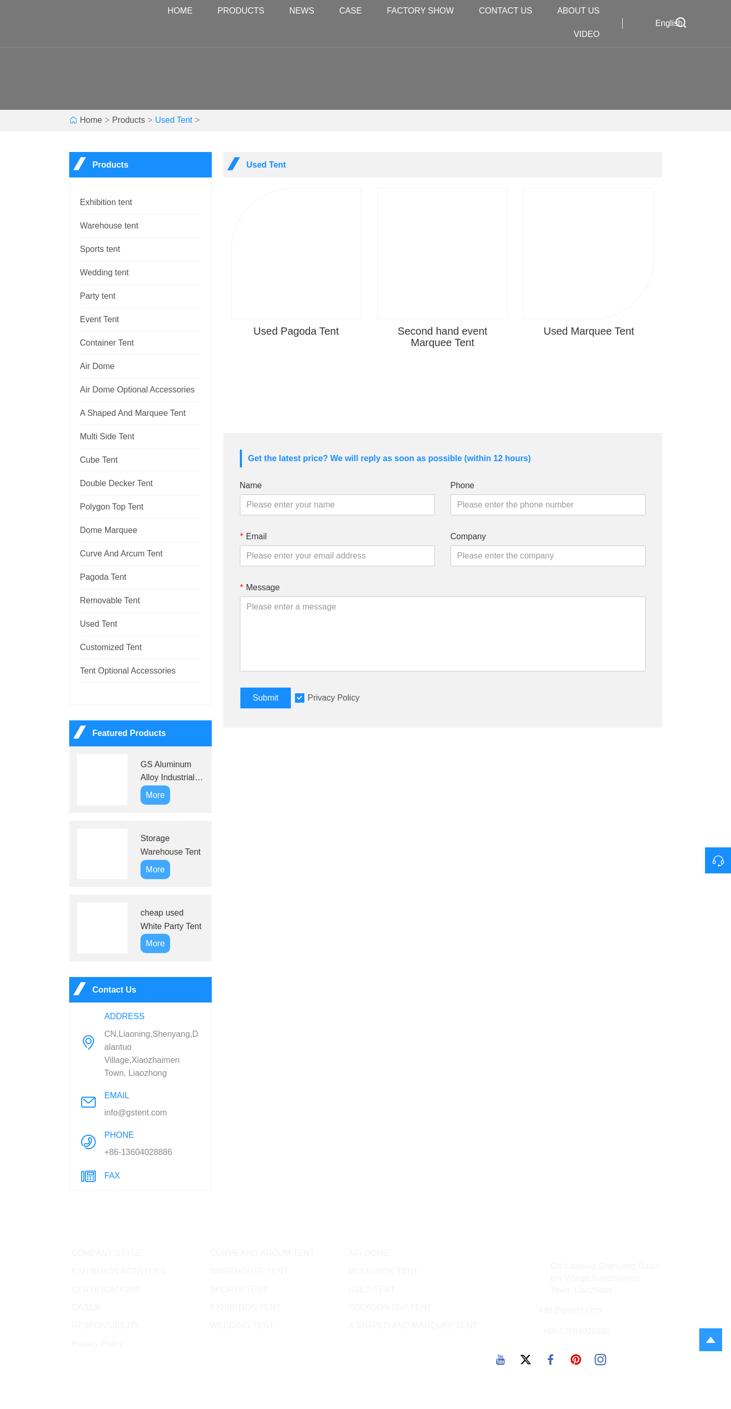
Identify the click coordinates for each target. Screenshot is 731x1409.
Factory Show (425, 11)
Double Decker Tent (116, 483)
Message (260, 587)
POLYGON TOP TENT (390, 1307)
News (307, 11)
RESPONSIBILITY (106, 1325)
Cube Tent (99, 459)
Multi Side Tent (107, 436)
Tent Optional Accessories (128, 670)
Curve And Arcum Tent (121, 553)
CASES (86, 1307)
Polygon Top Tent (112, 506)
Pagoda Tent (103, 577)
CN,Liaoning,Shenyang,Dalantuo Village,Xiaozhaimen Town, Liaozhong (152, 1053)
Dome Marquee (108, 530)
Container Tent (107, 342)
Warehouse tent (109, 225)
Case (356, 11)
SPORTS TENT (239, 1289)
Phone (462, 485)
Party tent (98, 295)
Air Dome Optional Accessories (137, 389)
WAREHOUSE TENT (249, 1271)
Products (246, 11)
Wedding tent (104, 272)
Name (251, 485)
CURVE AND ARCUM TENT (262, 1253)
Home (185, 11)
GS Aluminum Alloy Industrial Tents (167, 772)
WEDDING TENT (242, 1325)
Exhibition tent (106, 202)
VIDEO (592, 35)
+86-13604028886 (138, 1152)
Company (468, 536)
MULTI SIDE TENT (384, 1271)
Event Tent (99, 319)
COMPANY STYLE (107, 1253)
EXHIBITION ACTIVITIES (119, 1271)
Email (253, 536)
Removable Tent (110, 600)
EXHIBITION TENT (245, 1307)
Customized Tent (111, 647)
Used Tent (174, 120)
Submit (266, 697)
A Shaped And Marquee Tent (133, 413)
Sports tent (100, 249)
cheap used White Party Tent (170, 919)
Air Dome (97, 366)
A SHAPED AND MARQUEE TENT (413, 1325)
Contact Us (511, 11)
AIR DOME (369, 1253)
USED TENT (372, 1289)
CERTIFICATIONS (106, 1289)
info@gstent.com (136, 1112)
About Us (583, 11)
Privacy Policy (333, 697)
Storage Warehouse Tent (170, 845)
